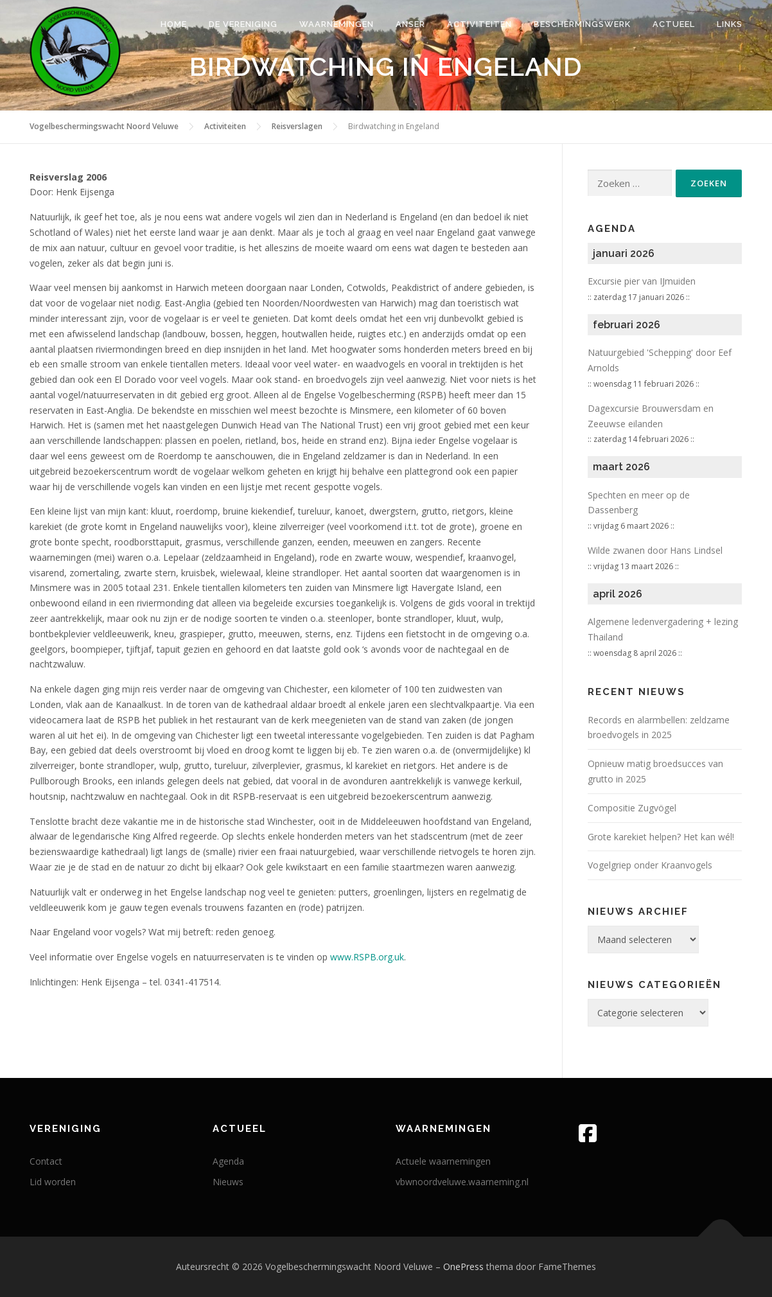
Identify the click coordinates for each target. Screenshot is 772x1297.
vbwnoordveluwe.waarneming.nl (462, 1182)
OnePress (463, 1266)
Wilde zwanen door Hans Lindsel (655, 550)
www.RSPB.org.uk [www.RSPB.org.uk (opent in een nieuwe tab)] (367, 957)
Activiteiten (479, 24)
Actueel (674, 24)
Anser (410, 24)
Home (174, 24)
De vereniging (243, 24)
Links (729, 24)
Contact (46, 1161)
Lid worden (53, 1182)
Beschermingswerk (582, 24)
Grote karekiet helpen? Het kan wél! (661, 837)
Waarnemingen (336, 24)
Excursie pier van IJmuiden (642, 281)
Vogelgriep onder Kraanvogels (650, 865)
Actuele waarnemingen (443, 1161)
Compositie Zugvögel (632, 808)
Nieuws (228, 1182)
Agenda (228, 1161)
